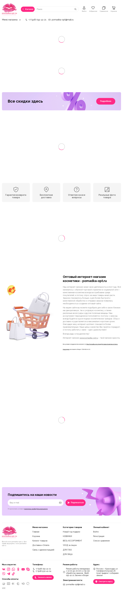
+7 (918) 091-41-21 (35, 19)
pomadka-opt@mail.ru (61, 19)
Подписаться (75, 502)
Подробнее (105, 101)
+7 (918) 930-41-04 (41, 571)
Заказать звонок (43, 577)
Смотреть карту (104, 581)
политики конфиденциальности (36, 509)
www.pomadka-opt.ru (89, 338)
